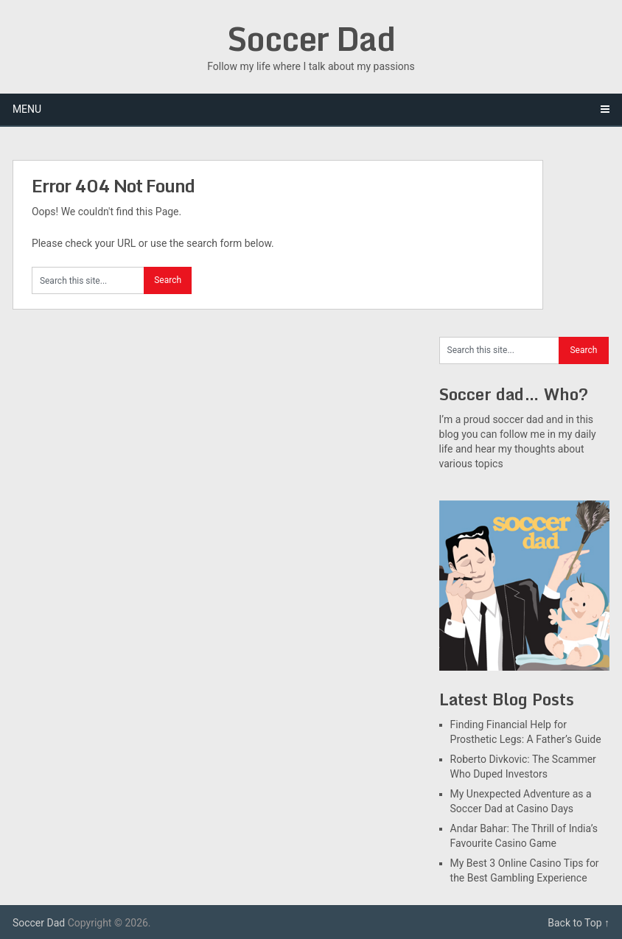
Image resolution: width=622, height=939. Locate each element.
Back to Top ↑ (578, 923)
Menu (27, 109)
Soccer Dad (311, 38)
